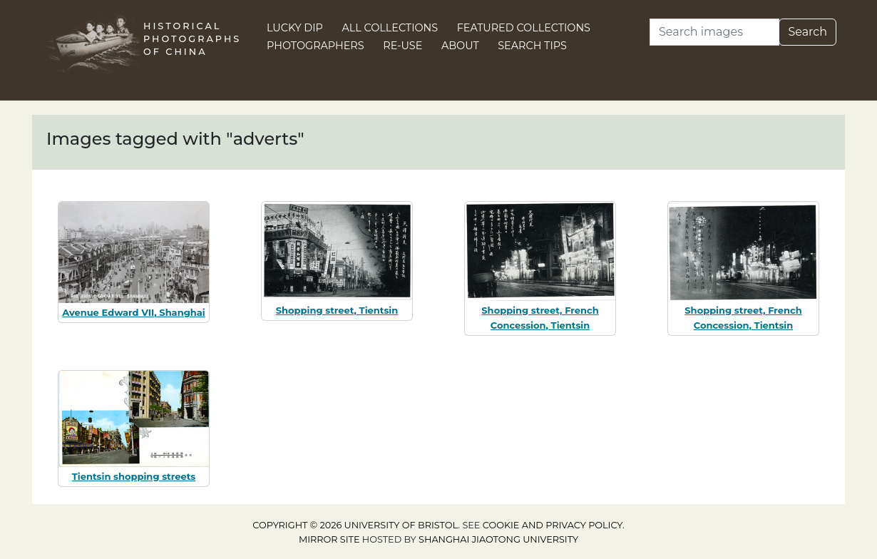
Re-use (402, 45)
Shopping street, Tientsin (337, 310)
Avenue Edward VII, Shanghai (133, 312)
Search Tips (532, 45)
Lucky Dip (295, 27)
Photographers (315, 45)
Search (807, 32)
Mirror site (329, 539)
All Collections (390, 27)
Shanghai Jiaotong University (498, 539)
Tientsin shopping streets (133, 476)
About (460, 45)
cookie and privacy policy (552, 525)
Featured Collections (523, 27)
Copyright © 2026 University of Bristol (355, 525)
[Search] (714, 32)
